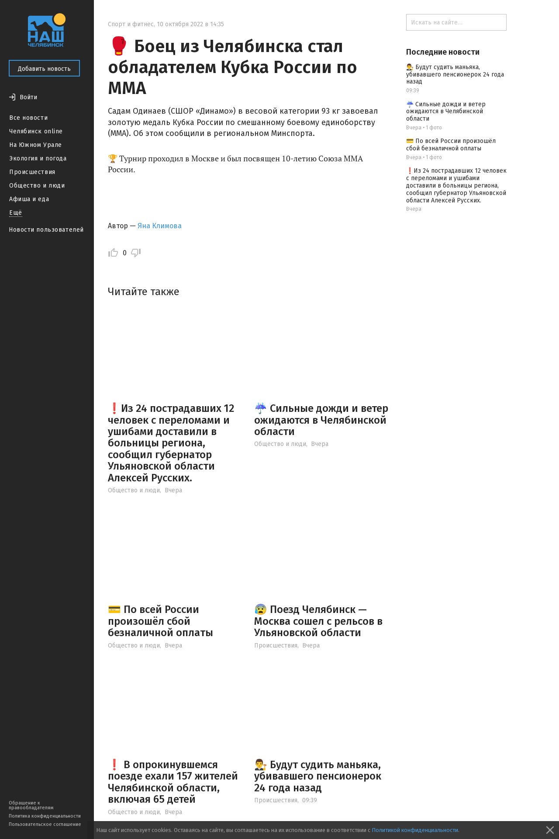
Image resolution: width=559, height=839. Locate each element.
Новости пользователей (46, 229)
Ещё (15, 212)
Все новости (28, 118)
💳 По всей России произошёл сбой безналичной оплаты (160, 621)
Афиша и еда (29, 199)
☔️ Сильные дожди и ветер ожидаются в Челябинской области (321, 420)
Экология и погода (38, 158)
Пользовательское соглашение (45, 824)
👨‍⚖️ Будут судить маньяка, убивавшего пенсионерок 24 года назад (317, 776)
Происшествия (32, 172)
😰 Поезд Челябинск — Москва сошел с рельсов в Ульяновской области (318, 621)
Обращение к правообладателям (31, 805)
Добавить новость (44, 69)
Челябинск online (36, 131)
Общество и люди (37, 185)
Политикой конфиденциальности (415, 830)
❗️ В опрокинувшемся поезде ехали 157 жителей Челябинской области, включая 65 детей (173, 782)
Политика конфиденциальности (45, 816)
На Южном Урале (35, 145)
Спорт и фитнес (131, 24)
